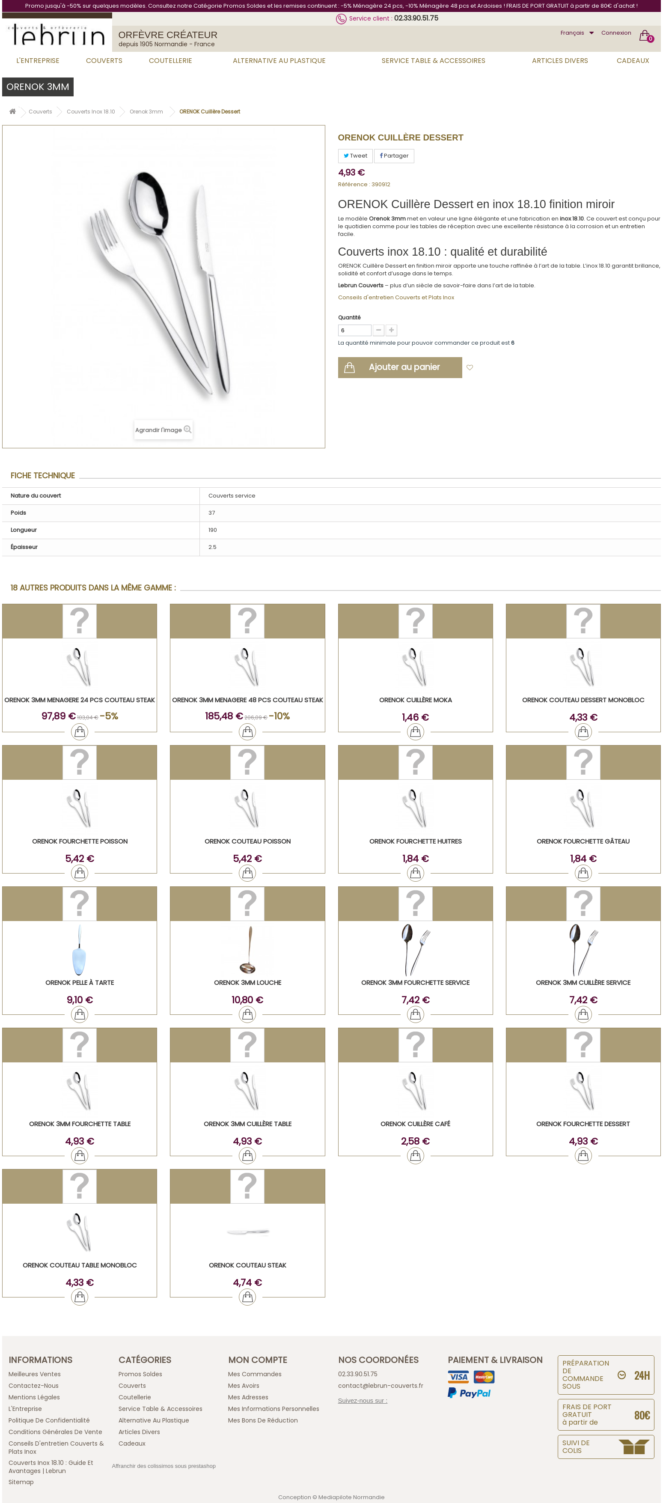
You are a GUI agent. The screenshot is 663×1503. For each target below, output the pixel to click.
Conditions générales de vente (55, 1432)
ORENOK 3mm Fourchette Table (80, 1123)
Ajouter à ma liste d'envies (516, 368)
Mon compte (257, 1360)
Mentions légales (34, 1397)
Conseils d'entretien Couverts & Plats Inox (56, 1447)
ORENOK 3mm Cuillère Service (583, 982)
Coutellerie (170, 61)
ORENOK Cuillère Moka (415, 699)
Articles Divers (560, 61)
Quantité (349, 317)
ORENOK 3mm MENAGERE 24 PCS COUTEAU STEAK (79, 699)
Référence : (354, 184)
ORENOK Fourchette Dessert (583, 1123)
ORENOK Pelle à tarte (79, 982)
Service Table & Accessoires (433, 61)
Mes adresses (248, 1397)
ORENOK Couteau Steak (247, 1265)
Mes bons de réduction (263, 1420)
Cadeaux (633, 61)
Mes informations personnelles (273, 1409)
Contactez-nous (34, 1385)
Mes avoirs (243, 1385)
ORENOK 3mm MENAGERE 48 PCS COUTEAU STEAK (247, 699)
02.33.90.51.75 (416, 18)
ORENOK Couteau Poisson (248, 841)
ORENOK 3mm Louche (247, 982)
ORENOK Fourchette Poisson (80, 841)
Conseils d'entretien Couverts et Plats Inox (396, 297)
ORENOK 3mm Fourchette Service (415, 982)
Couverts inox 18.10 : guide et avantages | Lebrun (51, 1466)
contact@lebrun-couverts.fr (380, 1385)
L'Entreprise (37, 61)
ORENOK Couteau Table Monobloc (80, 1265)
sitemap (21, 1482)
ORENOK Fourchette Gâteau (583, 841)
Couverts (104, 61)
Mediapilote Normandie (351, 1497)
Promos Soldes (140, 1374)
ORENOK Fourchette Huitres (415, 841)
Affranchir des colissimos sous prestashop (164, 1466)
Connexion (616, 33)
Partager (394, 156)
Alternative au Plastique (279, 61)
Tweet (355, 156)
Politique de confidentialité (49, 1420)
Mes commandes (255, 1374)
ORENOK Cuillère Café (415, 1123)
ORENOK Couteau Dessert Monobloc (583, 699)
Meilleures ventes (35, 1374)
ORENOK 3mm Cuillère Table (247, 1123)
